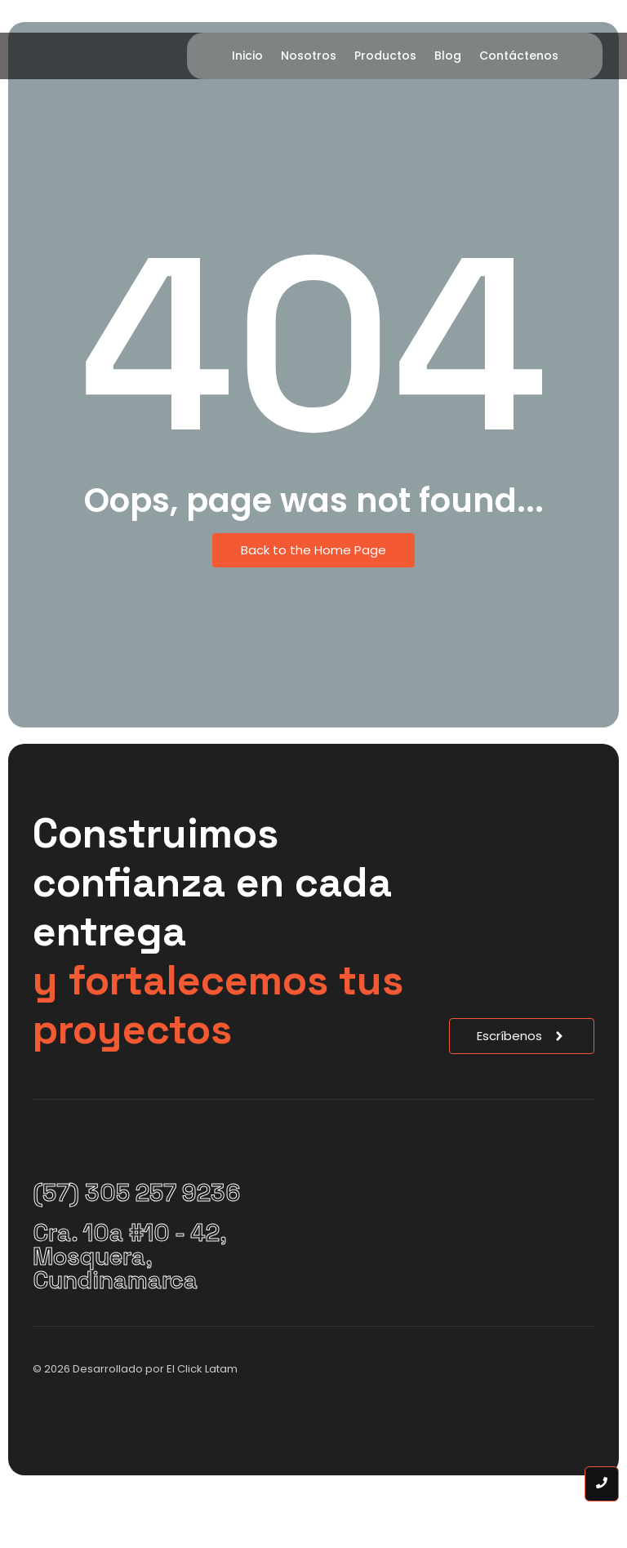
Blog (447, 55)
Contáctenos (518, 55)
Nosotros (308, 55)
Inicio (247, 55)
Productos (385, 55)
